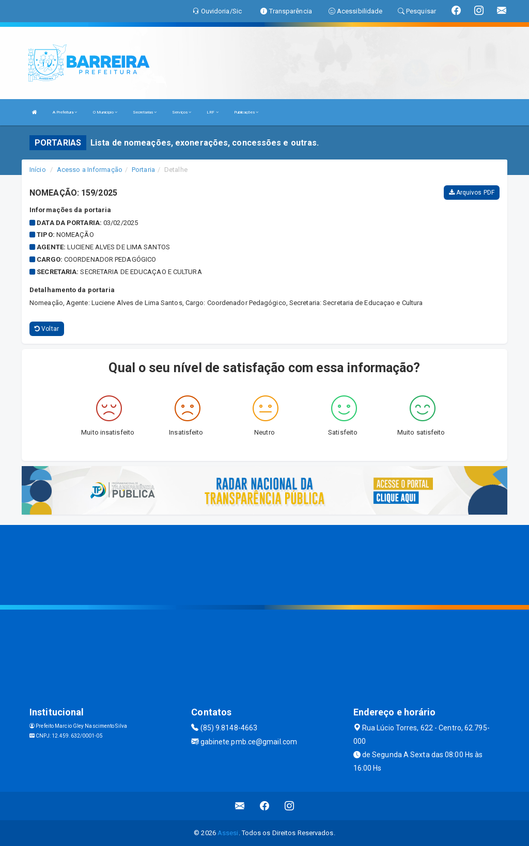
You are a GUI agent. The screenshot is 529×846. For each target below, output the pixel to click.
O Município (105, 112)
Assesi (228, 833)
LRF (213, 112)
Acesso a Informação (89, 169)
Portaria (143, 169)
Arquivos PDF (471, 192)
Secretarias (145, 112)
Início (37, 169)
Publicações (246, 112)
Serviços (181, 112)
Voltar (47, 328)
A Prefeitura (65, 112)
